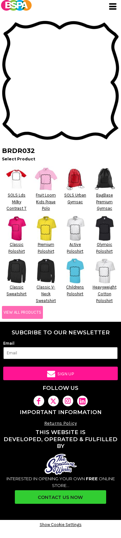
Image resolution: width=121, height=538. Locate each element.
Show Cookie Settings (61, 524)
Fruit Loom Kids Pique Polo (46, 202)
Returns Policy (60, 423)
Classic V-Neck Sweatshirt (46, 294)
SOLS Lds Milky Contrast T (16, 202)
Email (9, 343)
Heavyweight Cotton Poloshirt (104, 294)
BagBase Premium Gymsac (104, 202)
